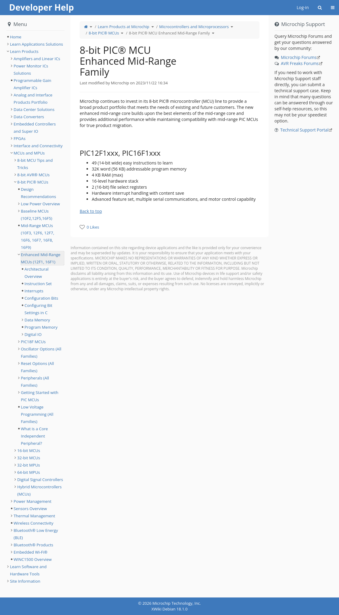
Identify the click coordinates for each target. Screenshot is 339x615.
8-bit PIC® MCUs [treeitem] (32, 182)
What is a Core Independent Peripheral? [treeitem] (34, 436)
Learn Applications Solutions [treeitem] (36, 44)
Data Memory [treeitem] (37, 320)
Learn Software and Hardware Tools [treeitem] (28, 570)
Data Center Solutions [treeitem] (34, 109)
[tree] (35, 37)
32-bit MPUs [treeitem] (28, 465)
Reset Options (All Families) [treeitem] (37, 367)
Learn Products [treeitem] (24, 51)
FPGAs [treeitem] (19, 138)
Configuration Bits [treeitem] (41, 298)
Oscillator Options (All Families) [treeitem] (41, 352)
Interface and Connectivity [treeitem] (38, 145)
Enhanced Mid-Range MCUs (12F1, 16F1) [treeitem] (40, 258)
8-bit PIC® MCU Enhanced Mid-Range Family (169, 33)
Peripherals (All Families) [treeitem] (35, 381)
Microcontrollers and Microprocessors (194, 26)
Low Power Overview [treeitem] (40, 204)
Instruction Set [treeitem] (38, 283)
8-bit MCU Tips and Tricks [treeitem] (35, 164)
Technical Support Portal (304, 130)
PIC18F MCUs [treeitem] (33, 341)
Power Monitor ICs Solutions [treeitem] (31, 69)
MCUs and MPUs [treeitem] (29, 153)
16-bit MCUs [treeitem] (28, 450)
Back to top (91, 211)
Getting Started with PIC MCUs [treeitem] (39, 396)
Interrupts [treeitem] (33, 291)
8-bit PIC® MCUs (104, 33)
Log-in (303, 7)
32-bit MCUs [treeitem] (28, 457)
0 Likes (92, 227)
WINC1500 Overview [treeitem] (33, 559)
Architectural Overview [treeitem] (36, 272)
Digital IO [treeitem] (33, 334)
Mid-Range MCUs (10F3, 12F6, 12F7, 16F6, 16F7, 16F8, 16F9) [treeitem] (37, 236)
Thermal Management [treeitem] (34, 516)
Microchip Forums (299, 57)
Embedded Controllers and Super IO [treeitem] (35, 127)
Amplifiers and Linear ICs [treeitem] (37, 58)
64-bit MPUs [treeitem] (28, 472)
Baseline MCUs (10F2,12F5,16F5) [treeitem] (36, 214)
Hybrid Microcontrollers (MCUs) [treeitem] (39, 490)
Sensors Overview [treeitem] (30, 508)
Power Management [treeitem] (32, 501)
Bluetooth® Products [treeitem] (33, 545)
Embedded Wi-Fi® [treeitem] (30, 552)
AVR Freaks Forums (300, 63)
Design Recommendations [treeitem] (38, 193)
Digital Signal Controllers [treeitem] (40, 479)
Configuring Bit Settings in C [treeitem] (38, 309)
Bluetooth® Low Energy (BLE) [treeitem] (36, 534)
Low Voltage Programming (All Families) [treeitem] (37, 414)
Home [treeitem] (15, 37)
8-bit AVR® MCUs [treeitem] (33, 174)
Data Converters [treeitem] (29, 116)
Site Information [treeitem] (25, 581)
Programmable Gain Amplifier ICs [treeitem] (32, 84)
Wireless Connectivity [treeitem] (34, 523)
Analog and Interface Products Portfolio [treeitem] (33, 98)
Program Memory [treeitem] (40, 327)
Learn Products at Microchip (123, 26)
